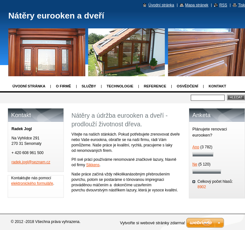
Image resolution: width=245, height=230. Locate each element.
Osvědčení (187, 86)
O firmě (63, 86)
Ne (194, 164)
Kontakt (217, 86)
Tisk (241, 5)
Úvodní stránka (28, 86)
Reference (155, 86)
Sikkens (93, 165)
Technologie (120, 86)
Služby (89, 86)
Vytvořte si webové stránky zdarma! (152, 222)
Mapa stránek (196, 5)
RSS (223, 5)
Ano (195, 147)
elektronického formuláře (32, 183)
